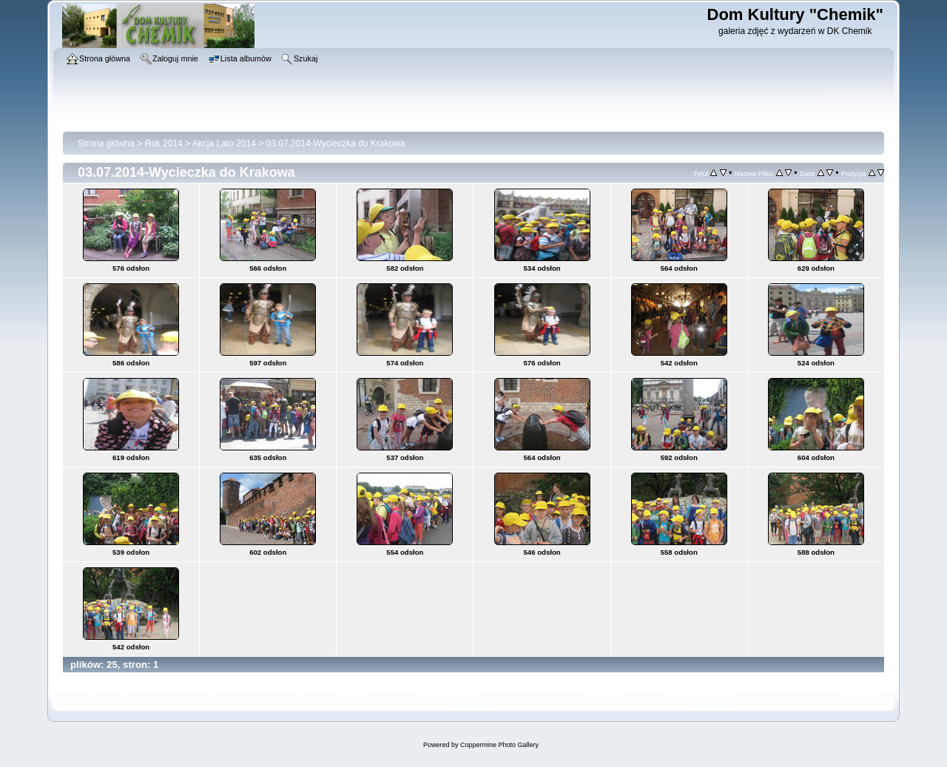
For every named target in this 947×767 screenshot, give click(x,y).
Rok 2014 (163, 143)
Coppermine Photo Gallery (499, 745)
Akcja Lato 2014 (224, 143)
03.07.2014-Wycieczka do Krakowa (335, 143)
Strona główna (106, 143)
